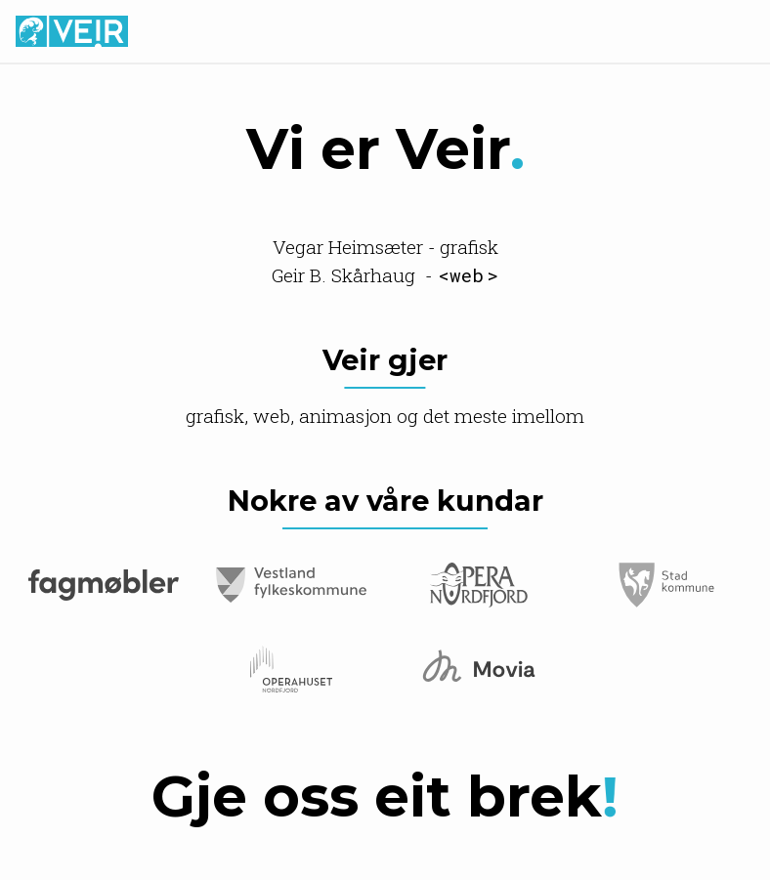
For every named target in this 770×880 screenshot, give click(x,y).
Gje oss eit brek (385, 796)
